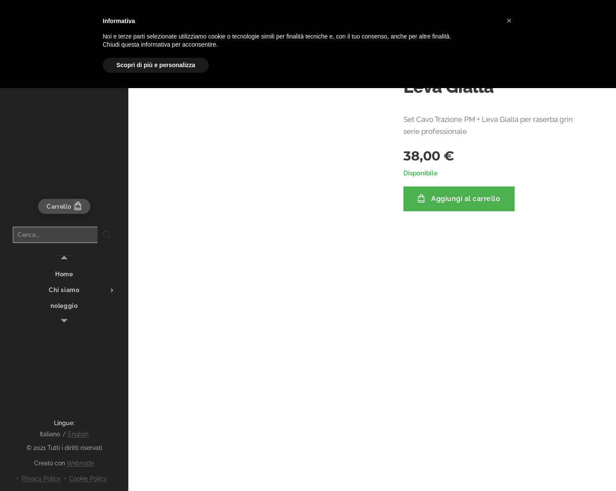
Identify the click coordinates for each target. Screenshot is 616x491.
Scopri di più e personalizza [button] (155, 65)
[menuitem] (64, 274)
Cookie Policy (88, 478)
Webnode (80, 463)
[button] (509, 20)
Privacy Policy (41, 478)
